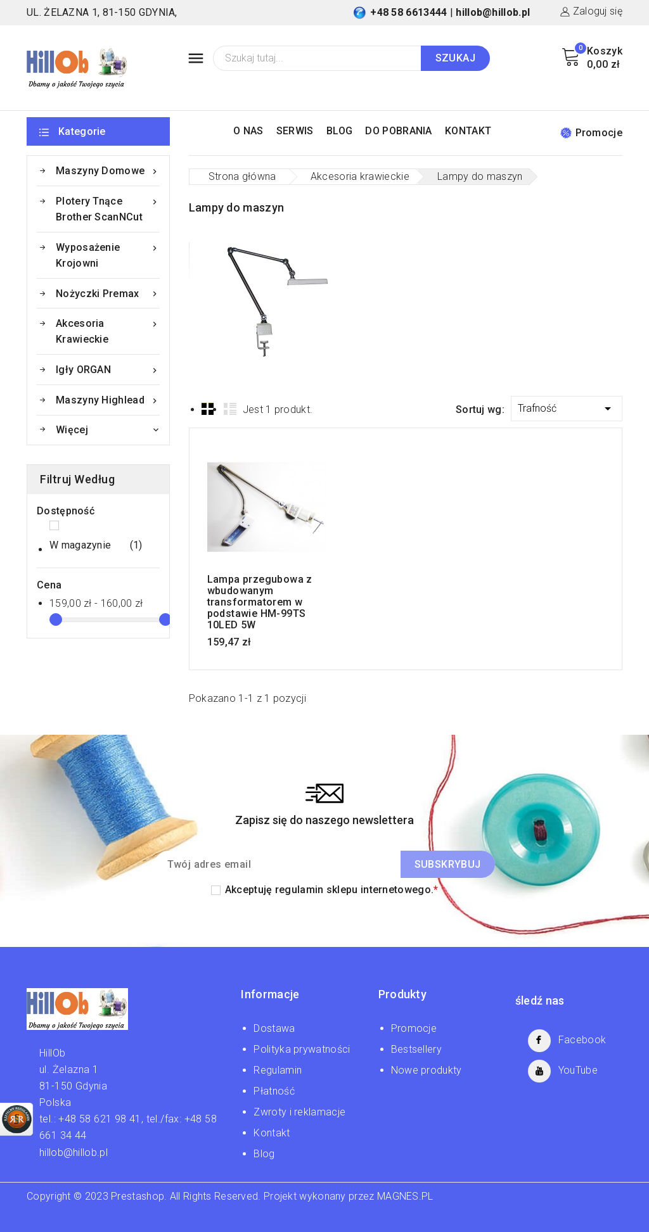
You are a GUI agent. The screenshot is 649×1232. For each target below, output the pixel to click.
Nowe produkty (426, 1070)
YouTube (578, 1070)
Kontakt (272, 1133)
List (230, 408)
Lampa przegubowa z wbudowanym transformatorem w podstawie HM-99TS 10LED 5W (259, 602)
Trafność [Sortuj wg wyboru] (566, 406)
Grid (208, 408)
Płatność (274, 1091)
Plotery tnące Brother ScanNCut (108, 208)
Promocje (591, 133)
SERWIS (295, 131)
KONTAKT (468, 131)
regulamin (299, 890)
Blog (264, 1154)
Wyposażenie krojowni (108, 254)
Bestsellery (416, 1049)
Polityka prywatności (302, 1049)
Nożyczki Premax (108, 294)
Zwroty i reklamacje (299, 1112)
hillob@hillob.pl (493, 12)
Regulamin (278, 1070)
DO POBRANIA (398, 131)
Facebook (582, 1040)
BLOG (339, 131)
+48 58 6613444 (408, 12)
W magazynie (96, 545)
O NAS (248, 131)
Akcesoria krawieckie (108, 330)
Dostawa (274, 1028)
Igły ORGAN (108, 370)
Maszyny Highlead (108, 400)
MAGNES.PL (405, 1196)
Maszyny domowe (108, 171)
